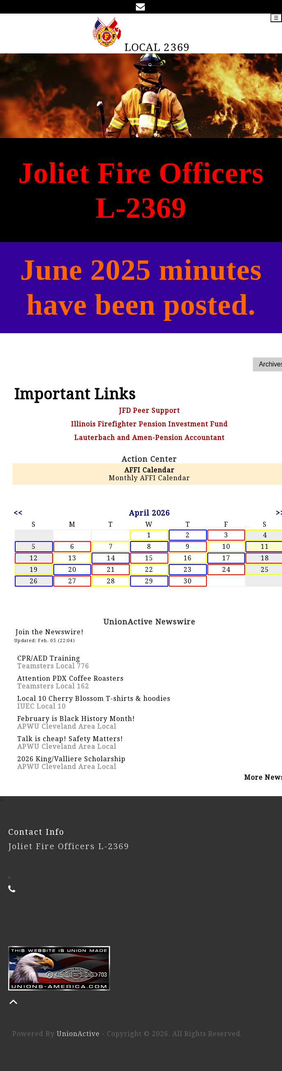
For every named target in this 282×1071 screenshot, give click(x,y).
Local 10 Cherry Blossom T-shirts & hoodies (93, 698)
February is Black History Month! (76, 719)
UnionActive (78, 1034)
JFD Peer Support (149, 411)
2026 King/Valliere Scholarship (71, 759)
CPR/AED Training (48, 658)
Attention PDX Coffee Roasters (70, 678)
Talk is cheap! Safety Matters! (70, 739)
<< (18, 513)
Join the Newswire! (50, 632)
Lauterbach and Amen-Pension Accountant (149, 438)
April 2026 (149, 513)
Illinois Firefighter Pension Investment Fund (149, 424)
